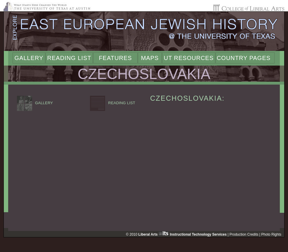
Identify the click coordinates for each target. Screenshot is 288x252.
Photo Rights (271, 234)
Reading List (69, 58)
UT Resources (189, 58)
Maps (150, 58)
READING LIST (112, 103)
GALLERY (35, 103)
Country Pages (243, 58)
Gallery (29, 58)
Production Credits (244, 234)
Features (115, 58)
